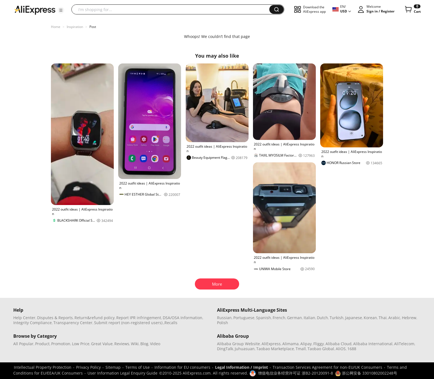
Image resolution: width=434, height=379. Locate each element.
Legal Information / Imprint (241, 367)
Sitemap (113, 367)
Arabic (394, 317)
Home (55, 26)
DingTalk (225, 348)
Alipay (306, 343)
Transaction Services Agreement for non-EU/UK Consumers (327, 367)
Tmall (301, 348)
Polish (222, 322)
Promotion (60, 343)
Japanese (353, 317)
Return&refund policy (94, 317)
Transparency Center (72, 322)
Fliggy (318, 343)
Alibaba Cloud (339, 343)
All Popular (23, 343)
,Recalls (170, 322)
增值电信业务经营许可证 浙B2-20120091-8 (295, 373)
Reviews (121, 343)
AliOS (341, 348)
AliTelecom (404, 343)
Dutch (322, 317)
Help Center (24, 317)
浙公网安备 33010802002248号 (366, 373)
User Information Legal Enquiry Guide (122, 373)
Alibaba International (372, 343)
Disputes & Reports (55, 317)
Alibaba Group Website (238, 343)
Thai (383, 317)
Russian (224, 317)
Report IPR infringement (138, 317)
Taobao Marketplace (275, 348)
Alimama (290, 343)
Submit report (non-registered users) (128, 322)
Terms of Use (137, 367)
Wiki (135, 343)
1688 (351, 348)
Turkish (336, 317)
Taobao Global (321, 348)
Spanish (263, 317)
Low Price (80, 343)
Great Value (102, 343)
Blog (144, 343)
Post (92, 26)
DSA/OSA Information (182, 317)
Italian (309, 317)
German (294, 317)
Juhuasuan (245, 348)
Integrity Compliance (32, 322)
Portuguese (243, 317)
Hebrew (409, 317)
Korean (370, 317)
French (279, 317)
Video (155, 343)
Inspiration (75, 26)
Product (42, 343)
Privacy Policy (88, 367)
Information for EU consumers (182, 367)
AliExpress (271, 343)
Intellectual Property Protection (42, 367)
